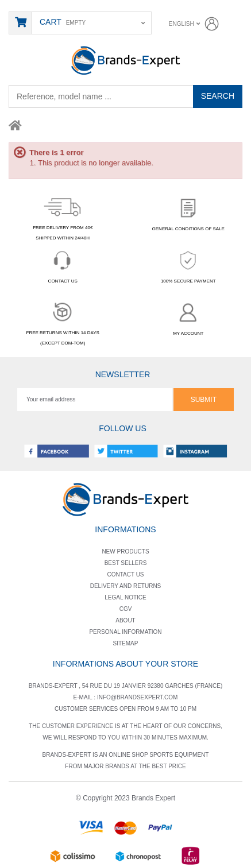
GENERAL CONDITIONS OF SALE (188, 212)
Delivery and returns (125, 586)
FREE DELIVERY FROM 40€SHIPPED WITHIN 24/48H (62, 217)
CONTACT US (63, 265)
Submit (204, 400)
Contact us (125, 574)
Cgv (125, 609)
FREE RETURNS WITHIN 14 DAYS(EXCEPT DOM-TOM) (62, 322)
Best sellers (126, 563)
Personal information (125, 632)
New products (125, 551)
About (125, 620)
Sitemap (125, 643)
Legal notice (125, 597)
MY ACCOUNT (188, 317)
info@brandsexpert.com (137, 697)
